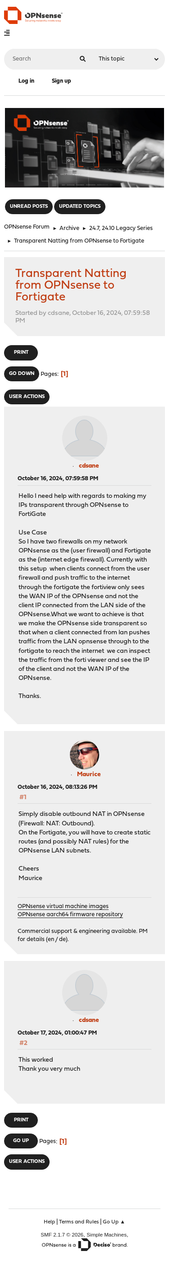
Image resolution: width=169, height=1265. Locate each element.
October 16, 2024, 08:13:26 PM (57, 787)
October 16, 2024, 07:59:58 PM (58, 479)
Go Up (21, 1140)
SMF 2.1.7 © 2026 (62, 1234)
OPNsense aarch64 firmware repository (70, 915)
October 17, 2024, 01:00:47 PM (57, 1033)
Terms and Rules (79, 1222)
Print (21, 352)
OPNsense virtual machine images (63, 906)
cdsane (89, 466)
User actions (27, 396)
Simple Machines (107, 1234)
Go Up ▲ (114, 1222)
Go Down (21, 373)
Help (49, 1222)
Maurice (88, 774)
